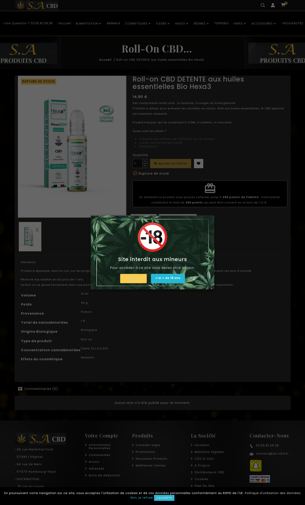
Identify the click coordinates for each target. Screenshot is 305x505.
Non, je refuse (142, 497)
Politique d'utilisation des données (273, 493)
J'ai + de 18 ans (168, 278)
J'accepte (164, 498)
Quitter (131, 278)
